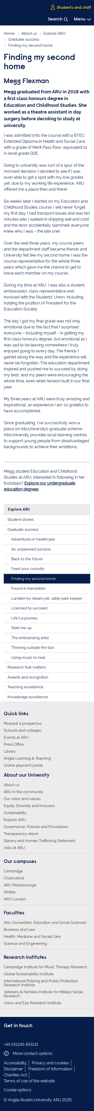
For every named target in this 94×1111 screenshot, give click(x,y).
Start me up (21, 628)
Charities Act (15, 1075)
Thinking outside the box (32, 647)
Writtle (10, 892)
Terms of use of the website (29, 1081)
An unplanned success (31, 549)
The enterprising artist (30, 638)
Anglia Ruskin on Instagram (14, 1036)
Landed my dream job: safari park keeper (46, 598)
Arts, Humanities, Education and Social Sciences (45, 922)
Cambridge (13, 871)
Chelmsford (14, 878)
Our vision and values (22, 799)
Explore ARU (54, 33)
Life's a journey (24, 618)
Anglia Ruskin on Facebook (7, 1036)
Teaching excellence (25, 687)
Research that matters (27, 667)
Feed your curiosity (27, 568)
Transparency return (21, 834)
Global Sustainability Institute (29, 974)
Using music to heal (28, 657)
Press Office (14, 744)
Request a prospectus (23, 723)
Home (9, 33)
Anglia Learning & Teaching (27, 758)
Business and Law (19, 929)
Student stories (21, 519)
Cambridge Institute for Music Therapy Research (45, 967)
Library (10, 751)
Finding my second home (33, 578)
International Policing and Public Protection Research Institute (41, 983)
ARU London (15, 899)
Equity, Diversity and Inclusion (29, 806)
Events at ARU (16, 737)
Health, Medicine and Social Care (32, 936)
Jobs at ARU (14, 847)
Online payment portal (23, 765)
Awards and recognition (28, 677)
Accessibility (15, 1063)
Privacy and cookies (50, 1063)
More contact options (28, 1053)
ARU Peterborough (20, 885)
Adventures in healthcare (33, 539)
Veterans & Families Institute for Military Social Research (43, 994)
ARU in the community (23, 792)
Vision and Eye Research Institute (32, 1003)
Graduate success (23, 39)
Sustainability (15, 813)
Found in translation (28, 588)
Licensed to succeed (29, 608)
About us (29, 33)
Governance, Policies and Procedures (36, 827)
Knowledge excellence (28, 697)
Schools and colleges (22, 730)
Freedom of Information (50, 1069)
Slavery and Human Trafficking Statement (39, 840)
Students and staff (70, 7)
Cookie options (17, 1090)
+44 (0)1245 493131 (21, 1044)
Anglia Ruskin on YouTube (29, 1036)
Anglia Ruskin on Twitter (22, 1036)
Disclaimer (13, 1069)
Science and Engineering (25, 943)
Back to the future (27, 559)
